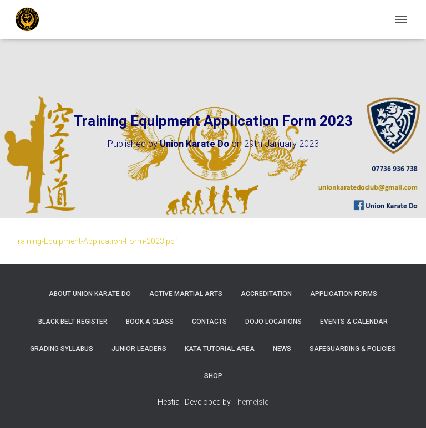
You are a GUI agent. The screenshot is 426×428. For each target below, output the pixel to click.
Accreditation (266, 294)
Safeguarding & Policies (353, 349)
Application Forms (343, 294)
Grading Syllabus (61, 349)
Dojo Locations (273, 321)
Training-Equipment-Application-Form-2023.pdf (95, 241)
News (282, 349)
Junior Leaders (138, 349)
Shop (213, 376)
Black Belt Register (73, 321)
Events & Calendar (354, 321)
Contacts (209, 321)
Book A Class (150, 321)
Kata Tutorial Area (220, 349)
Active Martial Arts (185, 294)
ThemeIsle (250, 402)
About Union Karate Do (90, 294)
